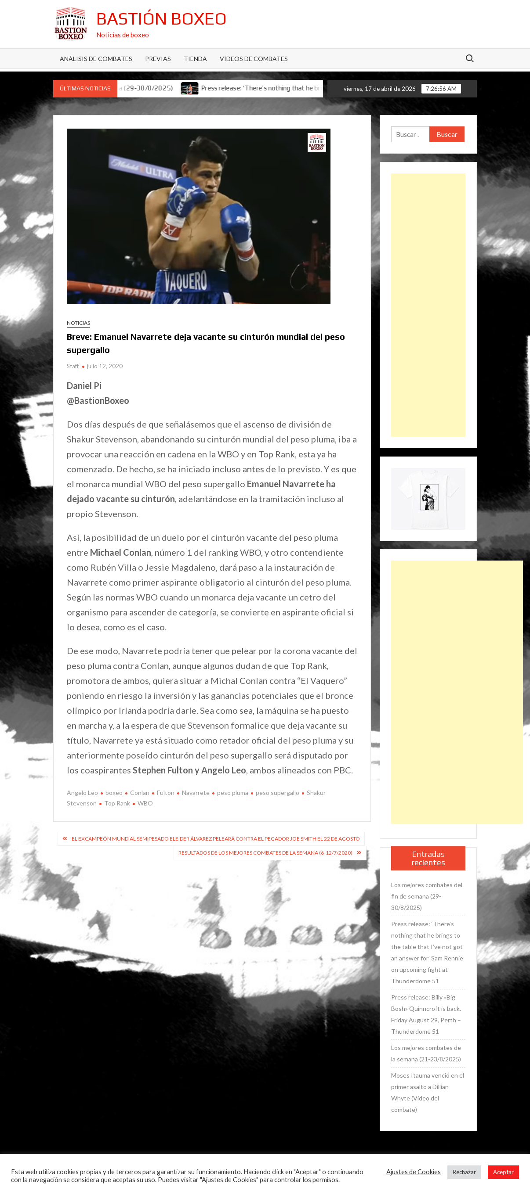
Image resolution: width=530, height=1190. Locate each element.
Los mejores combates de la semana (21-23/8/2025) (426, 1053)
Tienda (195, 58)
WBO (145, 803)
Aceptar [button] (503, 1172)
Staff (73, 366)
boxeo (114, 792)
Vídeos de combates (254, 58)
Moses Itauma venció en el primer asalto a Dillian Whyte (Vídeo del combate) (427, 1092)
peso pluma (232, 792)
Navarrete (196, 792)
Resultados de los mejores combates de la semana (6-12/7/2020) (265, 852)
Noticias (78, 323)
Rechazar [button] (464, 1172)
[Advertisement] (428, 305)
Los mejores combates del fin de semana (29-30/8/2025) (426, 896)
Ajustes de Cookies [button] (413, 1172)
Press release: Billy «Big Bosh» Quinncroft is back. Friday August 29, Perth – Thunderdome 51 (426, 1014)
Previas (158, 58)
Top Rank (117, 803)
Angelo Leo (82, 792)
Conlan (139, 792)
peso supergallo (277, 792)
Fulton (165, 792)
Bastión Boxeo (161, 18)
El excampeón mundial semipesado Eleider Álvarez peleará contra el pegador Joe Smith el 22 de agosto (216, 838)
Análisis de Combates (96, 58)
